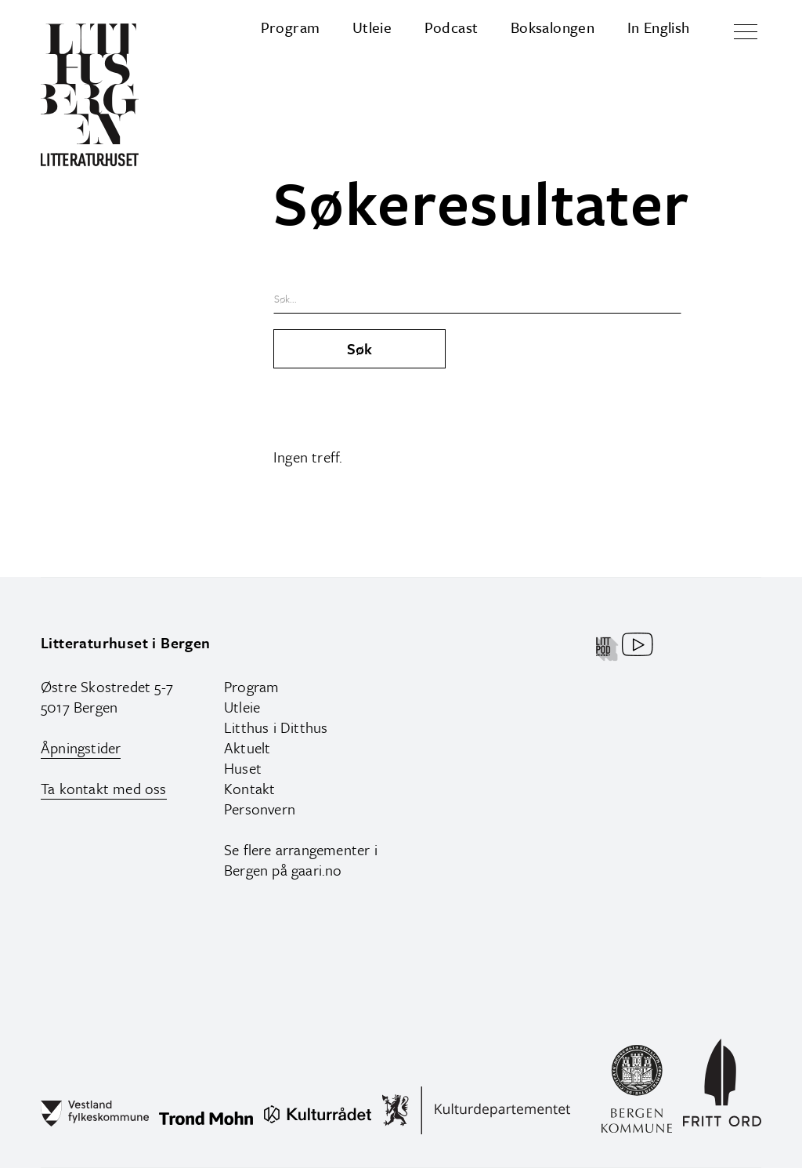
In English (658, 27)
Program (290, 27)
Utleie (372, 27)
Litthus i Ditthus (275, 727)
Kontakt (249, 788)
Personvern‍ (259, 808)
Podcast (451, 27)
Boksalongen (552, 27)
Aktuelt (247, 747)
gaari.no (316, 869)
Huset (243, 767)
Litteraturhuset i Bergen (126, 642)
